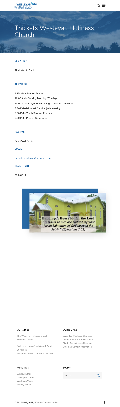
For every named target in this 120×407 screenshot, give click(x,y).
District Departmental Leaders (77, 343)
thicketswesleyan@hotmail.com (33, 158)
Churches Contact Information (77, 346)
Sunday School (24, 384)
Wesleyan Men (24, 373)
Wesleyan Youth (25, 381)
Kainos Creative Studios (46, 402)
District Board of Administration (78, 339)
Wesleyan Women (26, 377)
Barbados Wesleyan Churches (77, 336)
